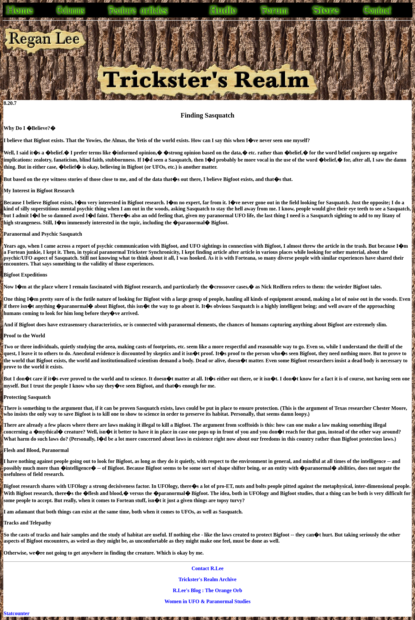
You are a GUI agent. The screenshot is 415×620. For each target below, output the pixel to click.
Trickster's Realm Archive (208, 579)
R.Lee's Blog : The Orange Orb (207, 590)
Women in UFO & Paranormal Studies (207, 601)
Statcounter (17, 613)
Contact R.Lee (208, 568)
